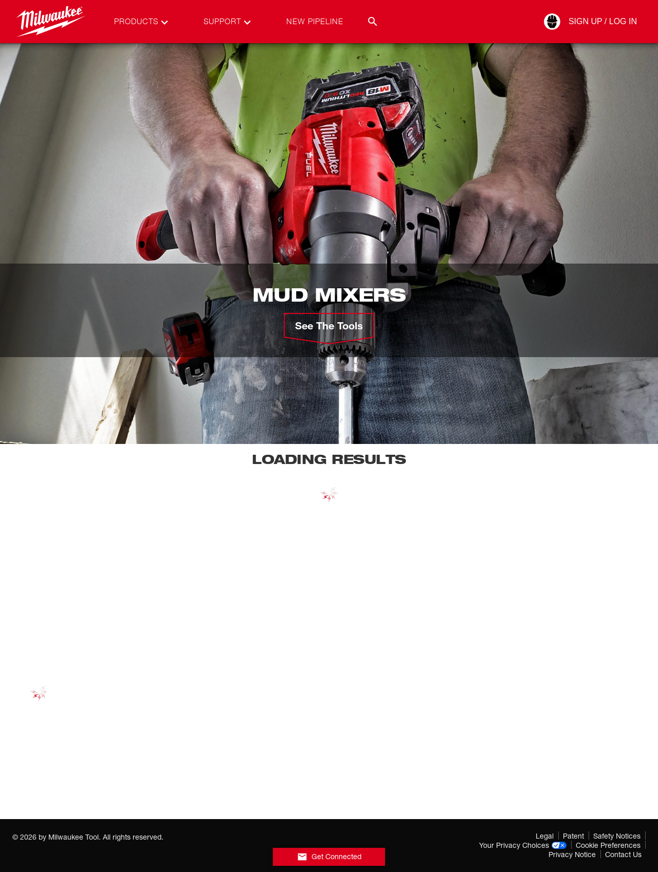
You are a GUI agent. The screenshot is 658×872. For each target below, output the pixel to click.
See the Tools (329, 325)
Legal (545, 835)
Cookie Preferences (608, 845)
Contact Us (623, 854)
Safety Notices (617, 835)
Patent (573, 835)
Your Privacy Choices (522, 845)
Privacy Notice (572, 854)
